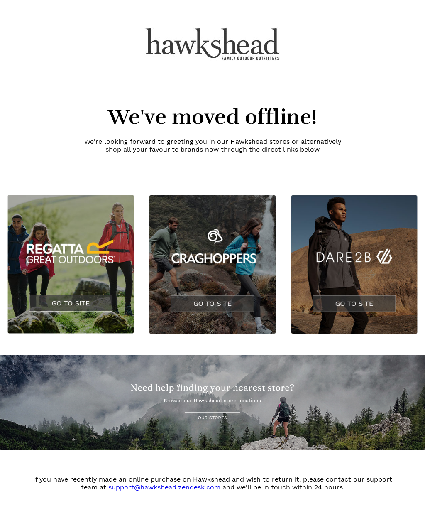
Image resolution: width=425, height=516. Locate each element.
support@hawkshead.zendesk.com (164, 487)
